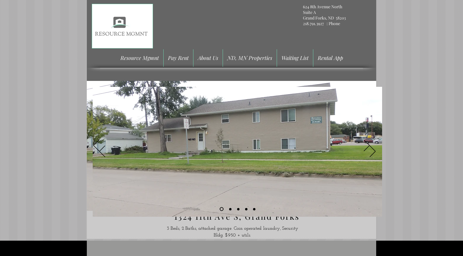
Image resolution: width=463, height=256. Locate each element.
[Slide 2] (230, 209)
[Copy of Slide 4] (254, 209)
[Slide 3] (238, 209)
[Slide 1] (222, 209)
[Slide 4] (246, 209)
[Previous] (96, 146)
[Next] (367, 146)
